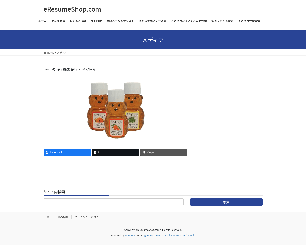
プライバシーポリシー (88, 217)
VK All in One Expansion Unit (179, 235)
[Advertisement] (233, 91)
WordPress (131, 235)
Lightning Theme (151, 235)
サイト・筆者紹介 (58, 217)
